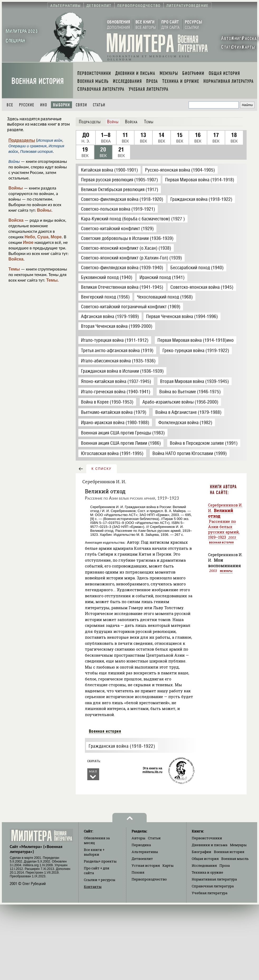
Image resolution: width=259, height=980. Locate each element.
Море (56, 237)
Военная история (37, 81)
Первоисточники (207, 838)
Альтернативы (145, 851)
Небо (30, 237)
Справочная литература (213, 886)
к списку (102, 469)
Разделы (100, 861)
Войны (15, 188)
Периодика (141, 844)
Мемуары (226, 570)
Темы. (52, 280)
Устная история (146, 865)
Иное (28, 242)
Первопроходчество (149, 879)
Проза (224, 865)
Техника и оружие (207, 872)
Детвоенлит (142, 858)
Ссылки (99, 879)
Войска (15, 220)
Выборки (61, 105)
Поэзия (138, 872)
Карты (168, 865)
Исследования (204, 865)
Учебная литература (209, 893)
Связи (81, 105)
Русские (26, 105)
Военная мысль (235, 858)
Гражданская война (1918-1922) (122, 746)
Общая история (205, 858)
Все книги (94, 852)
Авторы (138, 838)
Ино (43, 105)
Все (10, 105)
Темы (14, 269)
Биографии (201, 851)
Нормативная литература (214, 879)
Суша (43, 237)
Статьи (99, 105)
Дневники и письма (209, 844)
